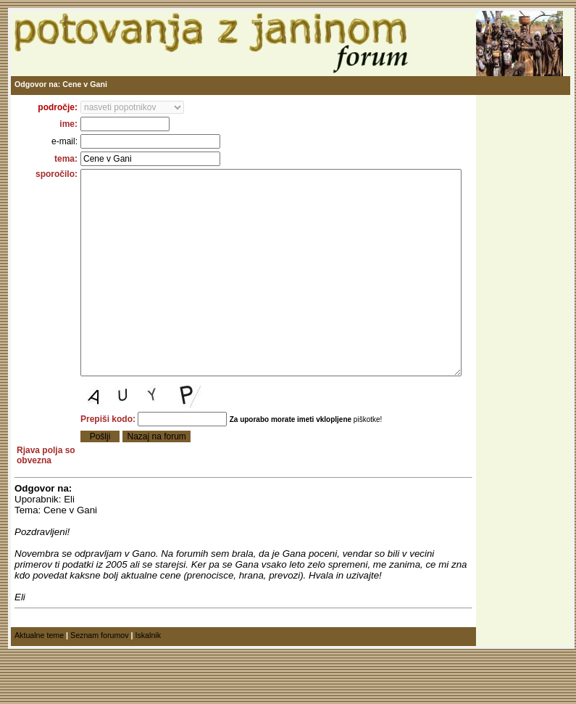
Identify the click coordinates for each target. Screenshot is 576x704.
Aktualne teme (39, 688)
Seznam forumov (99, 688)
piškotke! (349, 463)
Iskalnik (148, 688)
